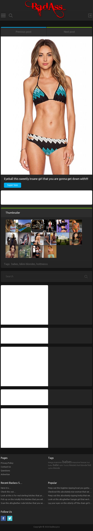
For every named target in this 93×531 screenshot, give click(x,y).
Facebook (3, 518)
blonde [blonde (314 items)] (56, 468)
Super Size (12, 185)
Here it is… (6, 488)
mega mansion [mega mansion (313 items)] (55, 462)
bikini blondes (27, 264)
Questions (5, 470)
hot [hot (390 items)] (89, 465)
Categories (3, 15)
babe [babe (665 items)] (56, 465)
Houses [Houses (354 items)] (72, 465)
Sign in (90, 15)
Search (11, 16)
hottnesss (42, 264)
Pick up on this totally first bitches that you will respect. (26, 499)
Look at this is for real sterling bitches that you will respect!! (28, 495)
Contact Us (6, 467)
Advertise (5, 474)
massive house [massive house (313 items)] (79, 462)
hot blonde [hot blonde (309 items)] (82, 465)
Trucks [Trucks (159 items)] (66, 465)
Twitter (9, 518)
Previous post (23, 31)
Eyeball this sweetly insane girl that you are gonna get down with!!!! (46, 178)
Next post (69, 31)
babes (14, 264)
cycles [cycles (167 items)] (50, 468)
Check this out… (8, 492)
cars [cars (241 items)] (61, 465)
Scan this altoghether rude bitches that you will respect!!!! (27, 503)
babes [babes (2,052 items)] (67, 462)
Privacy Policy (7, 463)
